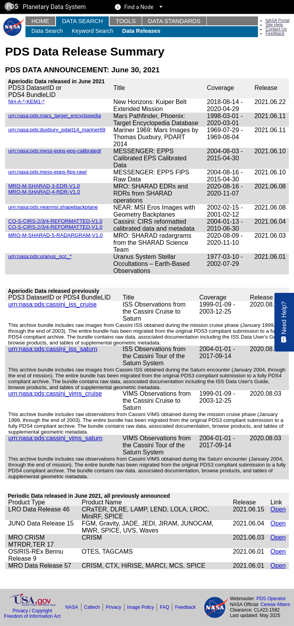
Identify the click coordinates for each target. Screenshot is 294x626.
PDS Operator (271, 598)
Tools (125, 21)
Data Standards (174, 21)
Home (40, 21)
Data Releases (141, 31)
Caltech (92, 607)
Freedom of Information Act (32, 616)
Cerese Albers (275, 604)
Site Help (274, 24)
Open (278, 509)
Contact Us (276, 29)
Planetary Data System (44, 7)
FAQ (164, 607)
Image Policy (140, 607)
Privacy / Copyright (32, 610)
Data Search (82, 21)
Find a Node (138, 7)
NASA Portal (277, 20)
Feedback (274, 33)
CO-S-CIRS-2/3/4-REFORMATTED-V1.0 (55, 227)
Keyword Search (92, 31)
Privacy (113, 607)
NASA (71, 607)
